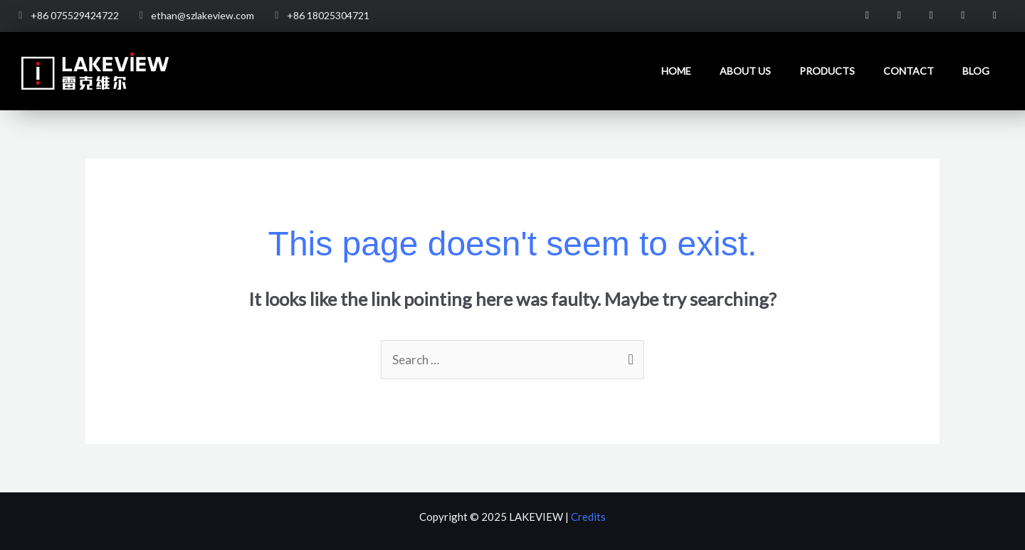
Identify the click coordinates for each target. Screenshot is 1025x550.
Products (827, 71)
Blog (975, 71)
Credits (588, 516)
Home (676, 71)
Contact (908, 71)
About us (745, 71)
